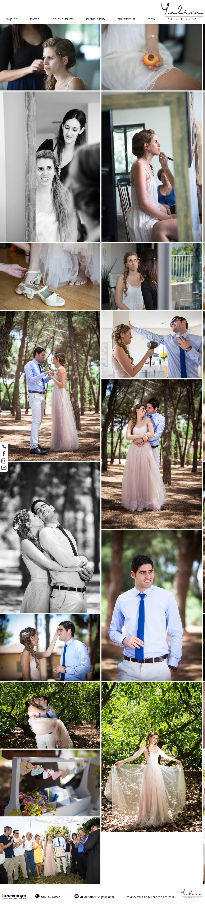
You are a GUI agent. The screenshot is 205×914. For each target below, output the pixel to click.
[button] (126, 19)
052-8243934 (51, 897)
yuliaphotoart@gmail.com (97, 897)
